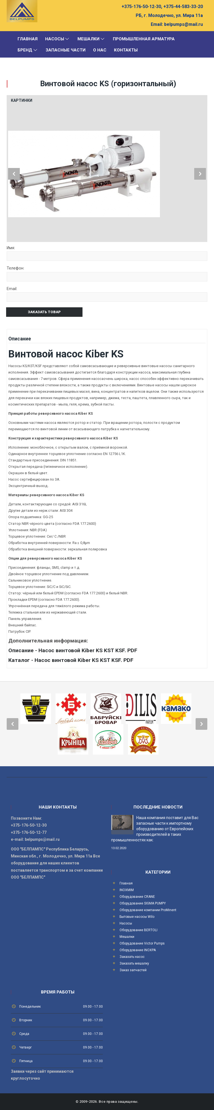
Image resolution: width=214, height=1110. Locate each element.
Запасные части (66, 50)
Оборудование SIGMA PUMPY (143, 903)
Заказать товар (44, 312)
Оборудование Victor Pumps (142, 943)
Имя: (11, 248)
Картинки (21, 100)
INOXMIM (127, 890)
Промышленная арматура (144, 38)
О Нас (99, 50)
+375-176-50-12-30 (29, 825)
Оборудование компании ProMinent (148, 910)
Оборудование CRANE (137, 897)
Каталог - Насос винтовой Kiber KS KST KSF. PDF (70, 660)
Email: (157, 24)
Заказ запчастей (133, 970)
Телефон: (15, 268)
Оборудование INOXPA (138, 950)
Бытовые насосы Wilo (137, 917)
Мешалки (91, 38)
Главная (28, 38)
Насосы (57, 38)
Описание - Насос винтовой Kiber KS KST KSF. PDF (72, 650)
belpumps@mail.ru (183, 24)
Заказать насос (132, 957)
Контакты (126, 50)
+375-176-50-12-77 (29, 832)
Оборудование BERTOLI (138, 930)
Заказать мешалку (134, 963)
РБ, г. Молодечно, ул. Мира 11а (169, 15)
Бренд (28, 50)
